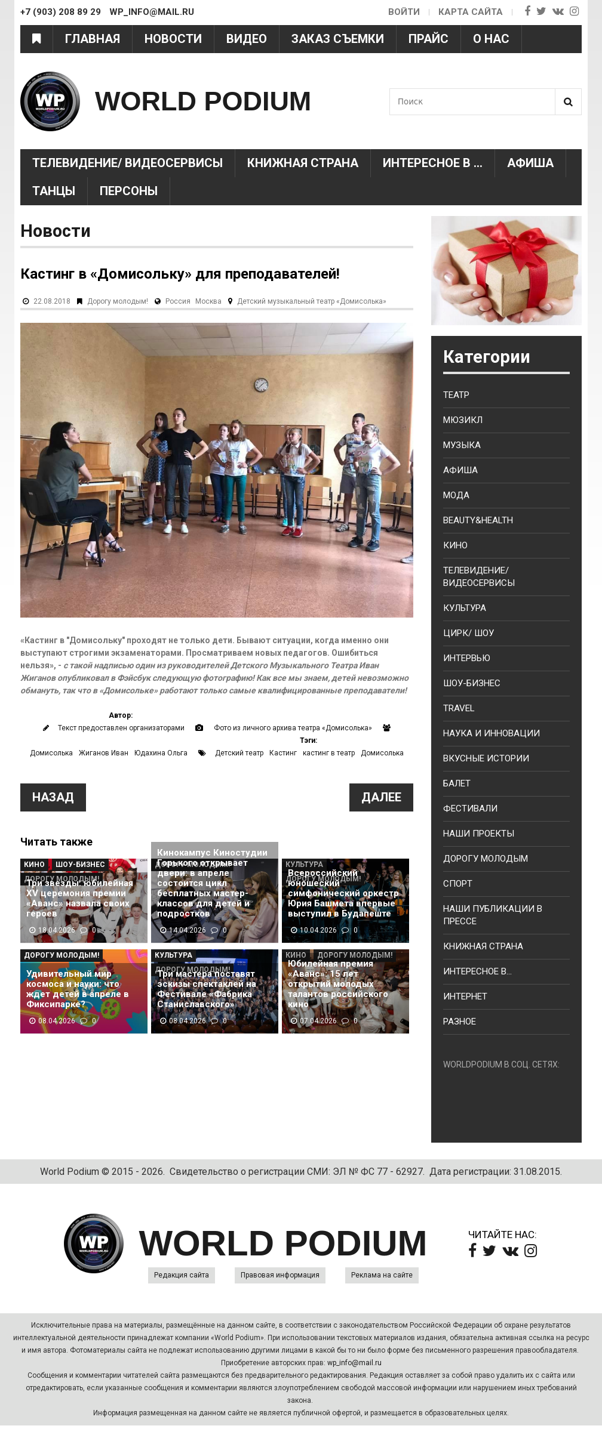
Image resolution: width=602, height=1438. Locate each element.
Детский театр (239, 753)
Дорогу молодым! (117, 301)
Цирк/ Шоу (468, 633)
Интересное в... (477, 971)
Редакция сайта (181, 1275)
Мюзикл (463, 420)
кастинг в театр (329, 753)
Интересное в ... (433, 163)
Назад (53, 797)
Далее (381, 797)
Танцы (53, 191)
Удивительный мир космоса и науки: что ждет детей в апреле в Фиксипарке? (77, 989)
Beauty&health (478, 520)
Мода (456, 495)
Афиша (530, 163)
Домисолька (51, 753)
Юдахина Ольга (161, 753)
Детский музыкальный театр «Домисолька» (311, 301)
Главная (92, 39)
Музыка (462, 445)
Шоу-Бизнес (80, 864)
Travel (459, 708)
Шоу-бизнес (471, 683)
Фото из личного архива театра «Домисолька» (293, 728)
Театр (456, 395)
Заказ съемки (337, 39)
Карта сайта (470, 12)
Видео (246, 39)
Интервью (466, 658)
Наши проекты (478, 833)
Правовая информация (280, 1275)
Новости (173, 39)
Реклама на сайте (382, 1275)
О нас (491, 39)
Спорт (457, 883)
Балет (457, 783)
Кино (34, 864)
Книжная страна (302, 163)
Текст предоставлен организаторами (121, 728)
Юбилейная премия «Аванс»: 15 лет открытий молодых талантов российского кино (338, 984)
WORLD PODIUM (203, 101)
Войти (404, 12)
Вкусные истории (486, 758)
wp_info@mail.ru (354, 1363)
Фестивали (470, 808)
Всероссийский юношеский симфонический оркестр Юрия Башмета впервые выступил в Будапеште (343, 893)
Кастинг (283, 753)
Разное (459, 1021)
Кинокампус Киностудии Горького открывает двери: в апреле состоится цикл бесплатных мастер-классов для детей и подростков (212, 883)
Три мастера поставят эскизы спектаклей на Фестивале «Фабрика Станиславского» (206, 989)
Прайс (428, 39)
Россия (178, 301)
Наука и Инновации (491, 733)
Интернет (465, 996)
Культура (173, 955)
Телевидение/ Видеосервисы (127, 163)
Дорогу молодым (485, 858)
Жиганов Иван (103, 753)
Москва (208, 301)
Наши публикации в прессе (492, 915)
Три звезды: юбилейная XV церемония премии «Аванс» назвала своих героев (79, 898)
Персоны (129, 191)
